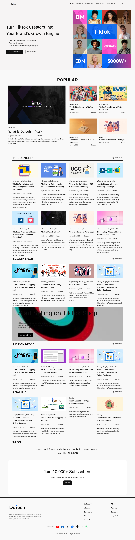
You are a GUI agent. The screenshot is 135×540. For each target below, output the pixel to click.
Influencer (11, 127)
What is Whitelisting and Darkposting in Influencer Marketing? (23, 186)
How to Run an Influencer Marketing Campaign (107, 185)
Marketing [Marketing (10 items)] (77, 449)
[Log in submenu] (123, 3)
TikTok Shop (115, 229)
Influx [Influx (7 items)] (69, 449)
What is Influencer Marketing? (112, 140)
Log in (121, 4)
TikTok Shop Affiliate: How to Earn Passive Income (109, 233)
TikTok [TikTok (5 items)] (59, 453)
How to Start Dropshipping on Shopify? (53, 419)
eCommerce (74, 104)
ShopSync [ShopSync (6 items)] (94, 449)
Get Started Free (25, 335)
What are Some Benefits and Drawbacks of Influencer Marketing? (24, 234)
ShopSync (51, 282)
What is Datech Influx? (25, 131)
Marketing (44, 282)
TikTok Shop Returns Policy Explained (111, 108)
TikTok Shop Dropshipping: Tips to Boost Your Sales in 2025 (23, 287)
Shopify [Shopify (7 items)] (86, 449)
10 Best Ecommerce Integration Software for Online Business (107, 287)
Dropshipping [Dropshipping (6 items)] (41, 449)
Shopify (99, 282)
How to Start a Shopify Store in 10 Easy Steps (109, 419)
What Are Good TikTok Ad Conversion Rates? (51, 371)
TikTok (43, 367)
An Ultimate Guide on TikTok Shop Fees (82, 141)
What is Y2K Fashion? (78, 285)
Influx (29, 181)
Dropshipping (16, 282)
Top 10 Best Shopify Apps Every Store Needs (79, 402)
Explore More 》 (117, 158)
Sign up (67, 482)
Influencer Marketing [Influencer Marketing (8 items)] (56, 449)
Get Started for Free (14, 51)
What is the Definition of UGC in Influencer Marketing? (81, 185)
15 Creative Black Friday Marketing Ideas (51, 286)
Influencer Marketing (19, 181)
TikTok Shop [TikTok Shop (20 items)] (70, 452)
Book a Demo (31, 51)
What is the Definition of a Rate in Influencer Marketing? (53, 185)
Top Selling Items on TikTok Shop (81, 108)
